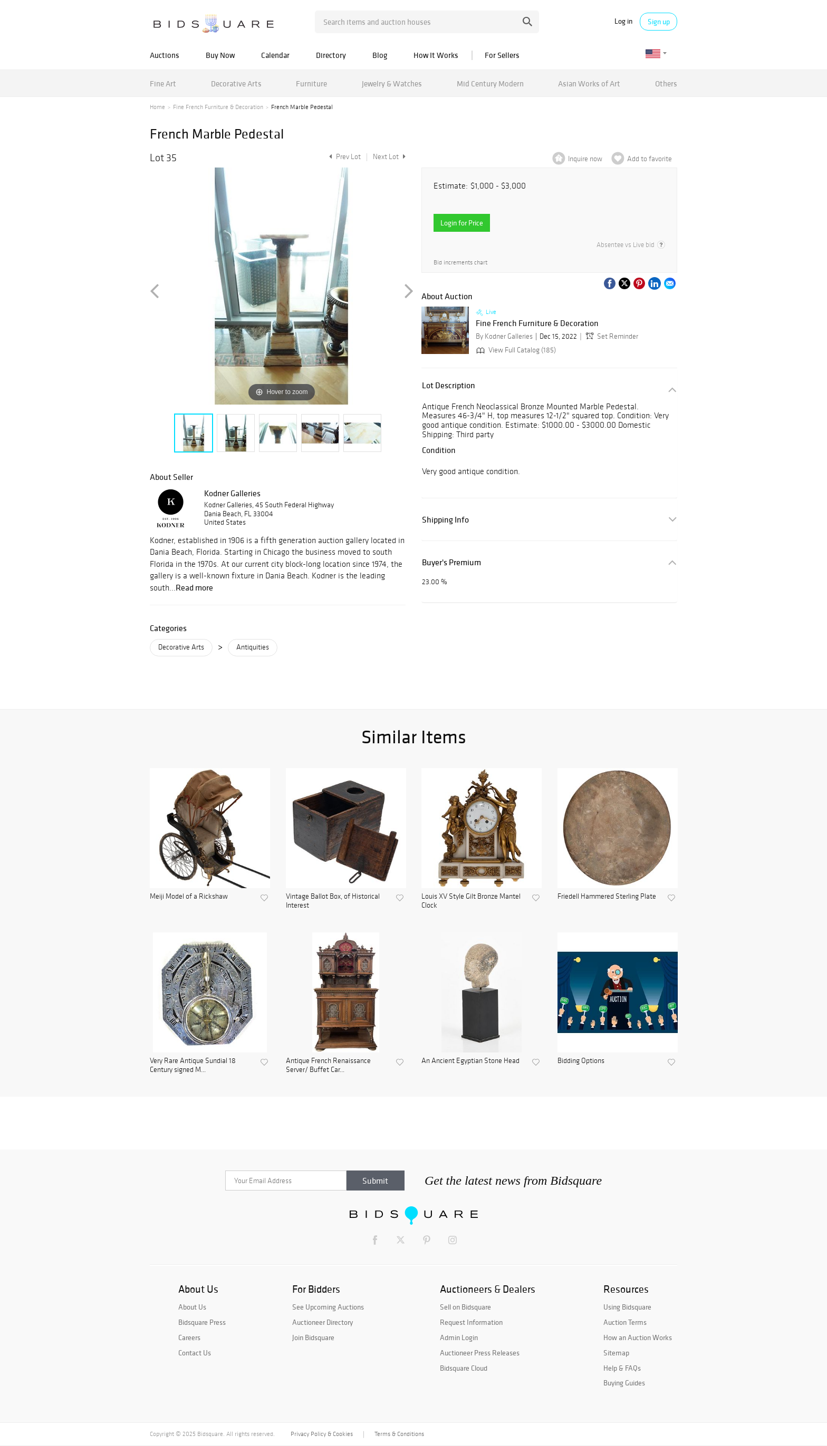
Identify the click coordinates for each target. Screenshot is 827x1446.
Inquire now (585, 158)
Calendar (275, 55)
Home (157, 107)
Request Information (471, 1322)
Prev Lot (343, 156)
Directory (331, 55)
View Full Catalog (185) (515, 350)
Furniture (311, 83)
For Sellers (502, 55)
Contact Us (194, 1353)
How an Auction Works (637, 1337)
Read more (194, 587)
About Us (192, 1307)
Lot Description (448, 385)
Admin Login (459, 1337)
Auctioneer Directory (322, 1322)
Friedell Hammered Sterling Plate (606, 896)
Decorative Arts (236, 83)
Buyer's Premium (451, 562)
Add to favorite (649, 158)
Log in (623, 21)
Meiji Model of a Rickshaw (189, 896)
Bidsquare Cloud (463, 1368)
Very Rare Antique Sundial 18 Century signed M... (193, 1065)
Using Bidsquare (627, 1307)
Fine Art (163, 83)
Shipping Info (445, 520)
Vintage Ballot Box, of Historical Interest (333, 901)
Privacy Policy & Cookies (322, 1434)
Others (666, 83)
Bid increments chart (460, 262)
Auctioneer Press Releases (480, 1353)
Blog (379, 55)
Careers (189, 1337)
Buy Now (220, 55)
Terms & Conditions (399, 1434)
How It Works (436, 55)
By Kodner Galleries (504, 336)
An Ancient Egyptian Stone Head (470, 1061)
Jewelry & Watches (392, 83)
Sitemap (616, 1353)
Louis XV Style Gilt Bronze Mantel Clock (471, 901)
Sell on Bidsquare (465, 1307)
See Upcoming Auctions (328, 1307)
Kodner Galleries (232, 493)
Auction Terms (625, 1322)
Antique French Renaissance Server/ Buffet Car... (328, 1065)
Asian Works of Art (589, 83)
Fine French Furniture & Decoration (218, 107)
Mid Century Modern (490, 83)
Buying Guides (624, 1383)
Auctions (164, 55)
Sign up (659, 21)
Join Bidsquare (313, 1337)
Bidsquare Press (202, 1322)
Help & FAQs (622, 1368)
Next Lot (389, 156)
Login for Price (461, 223)
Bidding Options (580, 1061)
